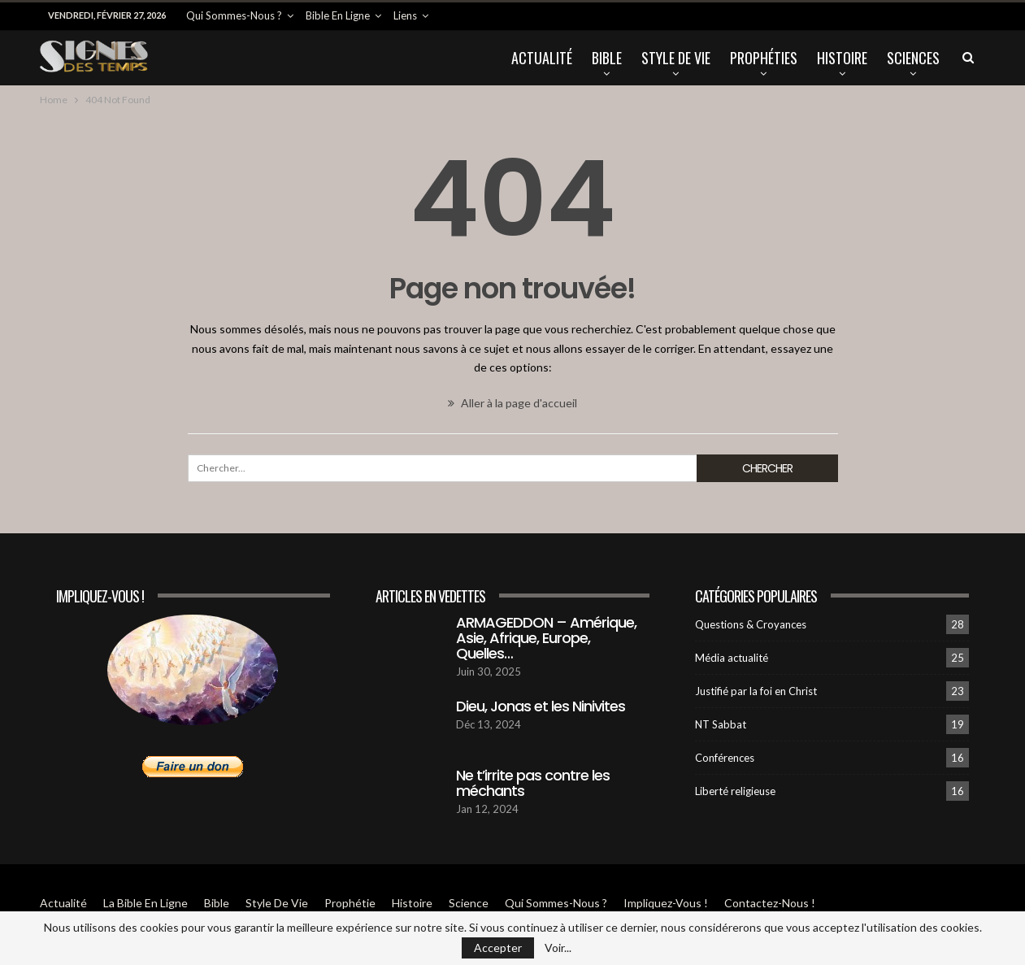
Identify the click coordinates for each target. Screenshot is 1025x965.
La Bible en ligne (145, 903)
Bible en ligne (338, 15)
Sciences (913, 57)
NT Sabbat (720, 724)
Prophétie (350, 903)
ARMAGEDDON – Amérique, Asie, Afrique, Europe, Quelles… (546, 637)
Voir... (558, 948)
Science (469, 903)
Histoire (842, 57)
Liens (405, 15)
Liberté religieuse (735, 791)
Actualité (541, 57)
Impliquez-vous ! (665, 903)
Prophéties (763, 57)
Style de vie (675, 57)
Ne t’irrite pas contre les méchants (533, 783)
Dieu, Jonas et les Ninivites (540, 706)
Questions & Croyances (750, 624)
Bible (607, 57)
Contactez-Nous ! (769, 903)
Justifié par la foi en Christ (756, 691)
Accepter (498, 947)
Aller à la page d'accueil (512, 403)
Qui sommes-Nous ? (234, 15)
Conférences (724, 757)
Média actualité (731, 657)
